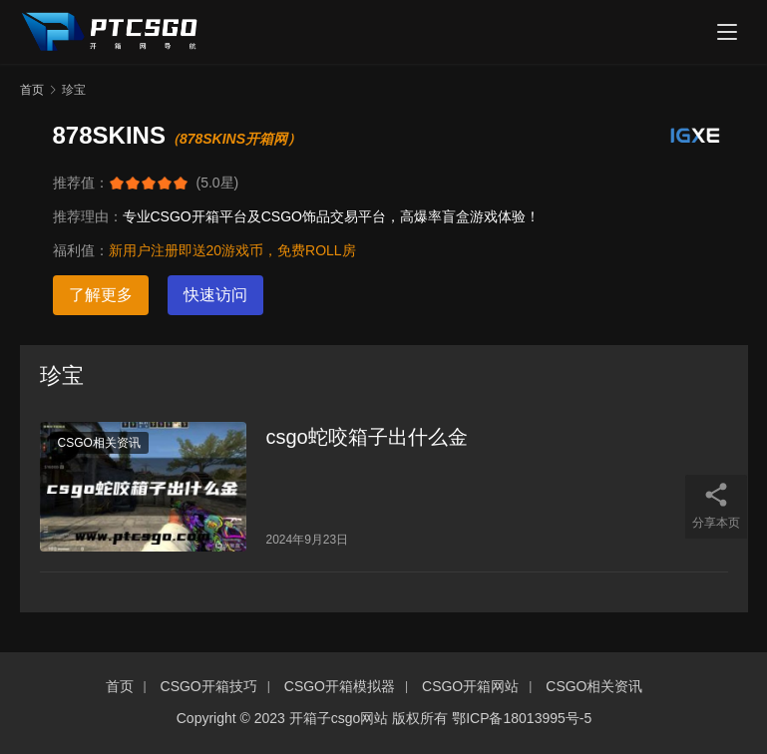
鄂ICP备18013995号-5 (521, 718)
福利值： (81, 250)
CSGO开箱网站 (470, 686)
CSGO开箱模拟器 (339, 686)
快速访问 (215, 294)
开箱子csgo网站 (339, 718)
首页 (32, 90)
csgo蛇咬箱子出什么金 (367, 437)
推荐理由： (88, 216)
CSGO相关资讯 (99, 443)
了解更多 (101, 294)
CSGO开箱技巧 (209, 686)
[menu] (727, 32)
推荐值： (81, 182)
